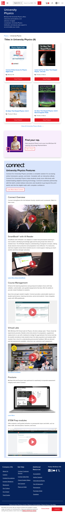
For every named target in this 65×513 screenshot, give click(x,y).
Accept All (57, 510)
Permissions (36, 487)
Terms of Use (13, 504)
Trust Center (6, 495)
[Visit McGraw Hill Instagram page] (52, 470)
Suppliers (36, 494)
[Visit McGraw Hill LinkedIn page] (49, 470)
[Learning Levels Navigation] (7, 3)
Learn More (11, 415)
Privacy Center (22, 504)
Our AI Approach (38, 484)
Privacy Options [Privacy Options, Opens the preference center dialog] (45, 509)
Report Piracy (46, 504)
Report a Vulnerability (34, 504)
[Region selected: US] (57, 3)
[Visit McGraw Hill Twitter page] (59, 470)
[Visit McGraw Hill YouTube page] (54, 470)
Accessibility (37, 474)
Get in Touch (30, 148)
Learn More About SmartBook (16, 278)
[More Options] (62, 3)
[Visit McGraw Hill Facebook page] (56, 470)
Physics (6, 36)
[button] (52, 3)
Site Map (53, 504)
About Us (5, 471)
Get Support (21, 483)
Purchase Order (37, 491)
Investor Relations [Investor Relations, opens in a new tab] (8, 481)
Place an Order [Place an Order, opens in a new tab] (22, 487)
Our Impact (6, 491)
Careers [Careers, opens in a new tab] (5, 474)
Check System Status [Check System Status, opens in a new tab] (24, 480)
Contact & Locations (9, 478)
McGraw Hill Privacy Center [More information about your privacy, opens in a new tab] (29, 511)
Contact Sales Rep (23, 476)
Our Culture (6, 488)
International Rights (39, 480)
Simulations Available (14, 372)
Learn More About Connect (15, 189)
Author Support (37, 477)
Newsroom (6, 485)
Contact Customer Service (23, 472)
